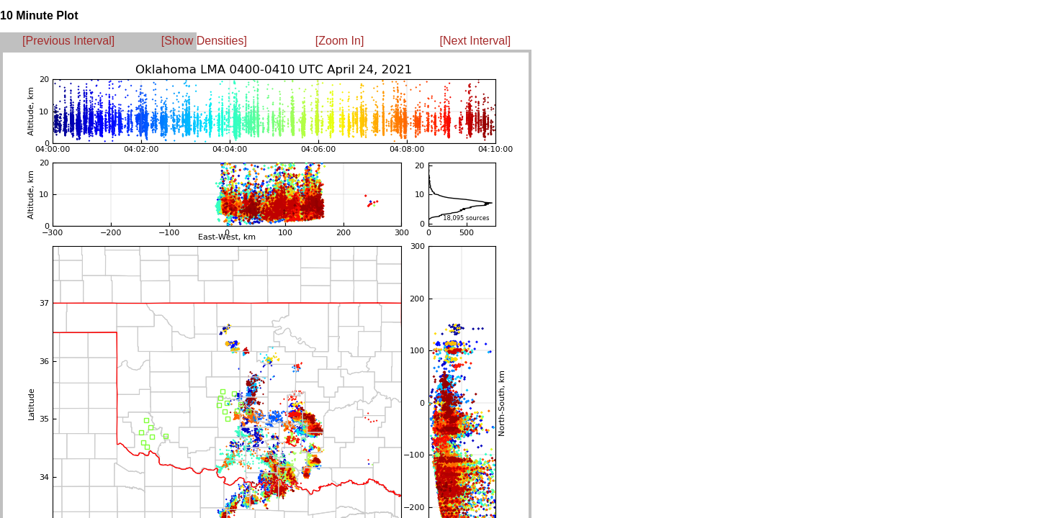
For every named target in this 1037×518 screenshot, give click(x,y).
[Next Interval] (475, 41)
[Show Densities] (204, 41)
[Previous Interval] (68, 41)
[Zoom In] (339, 41)
